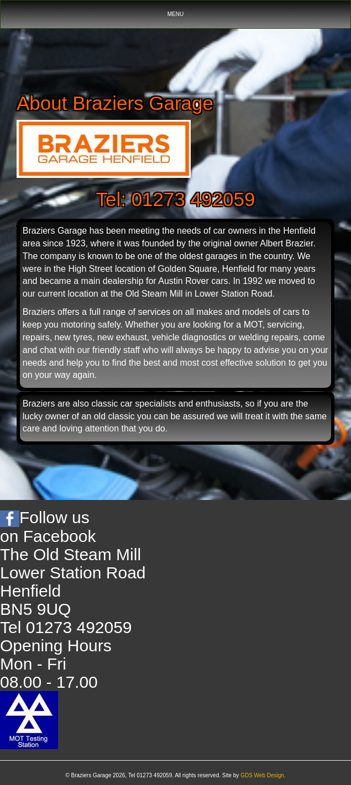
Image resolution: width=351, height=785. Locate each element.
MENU (179, 17)
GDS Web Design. (263, 775)
